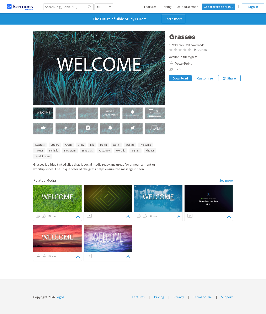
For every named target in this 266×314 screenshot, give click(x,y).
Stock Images (42, 156)
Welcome (145, 144)
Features (150, 7)
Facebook (104, 150)
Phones (150, 150)
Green (68, 144)
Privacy (179, 297)
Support (227, 297)
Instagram (70, 150)
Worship (120, 150)
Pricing (166, 7)
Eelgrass (39, 144)
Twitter (39, 150)
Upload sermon (187, 7)
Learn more (173, 18)
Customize (205, 78)
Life (92, 144)
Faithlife (53, 150)
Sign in (253, 7)
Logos (59, 297)
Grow (81, 144)
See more (226, 180)
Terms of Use (202, 297)
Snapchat (87, 150)
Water (116, 144)
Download (180, 78)
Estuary (55, 144)
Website (130, 144)
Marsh (103, 144)
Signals (135, 150)
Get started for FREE (218, 7)
